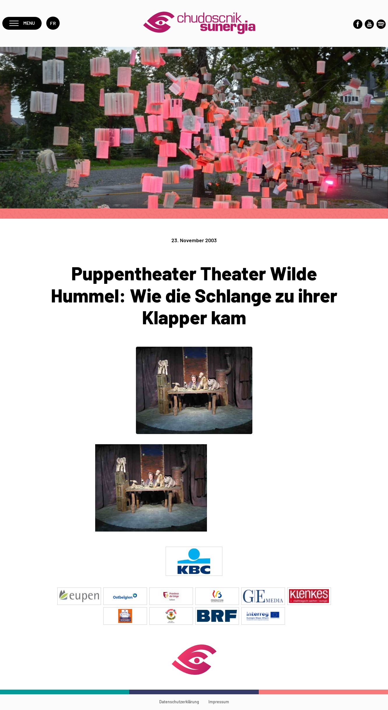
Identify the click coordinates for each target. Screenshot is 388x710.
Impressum (218, 702)
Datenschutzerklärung (179, 702)
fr (53, 23)
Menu (22, 23)
